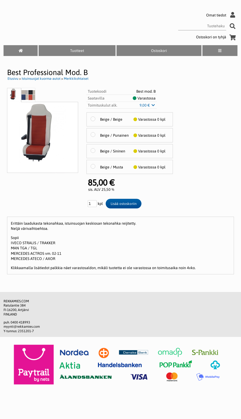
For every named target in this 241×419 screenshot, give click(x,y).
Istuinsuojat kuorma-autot (41, 78)
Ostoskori (159, 50)
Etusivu (13, 78)
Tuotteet (77, 50)
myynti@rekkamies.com (22, 326)
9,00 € (148, 105)
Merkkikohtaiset (76, 78)
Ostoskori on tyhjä (216, 37)
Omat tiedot (221, 15)
